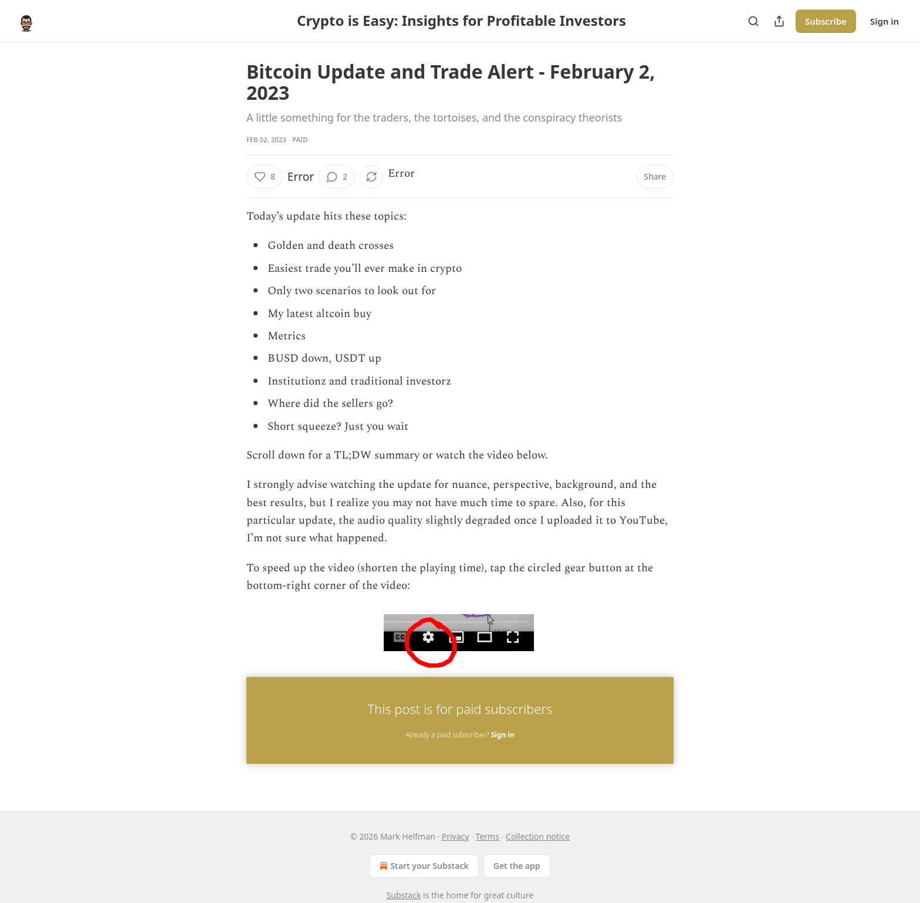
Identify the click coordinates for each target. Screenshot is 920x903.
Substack (404, 895)
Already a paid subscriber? (459, 735)
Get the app (516, 865)
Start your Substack (422, 866)
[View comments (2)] (337, 176)
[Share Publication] (779, 21)
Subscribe (826, 21)
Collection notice (538, 836)
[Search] (753, 21)
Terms (487, 836)
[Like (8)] (264, 176)
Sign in (884, 21)
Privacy (455, 836)
